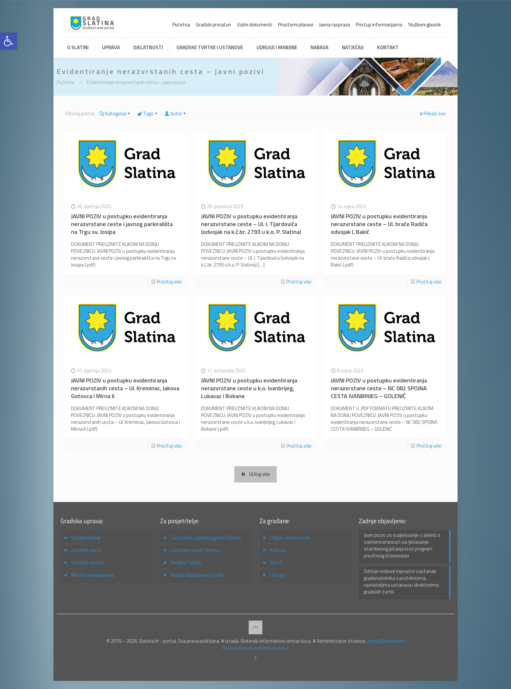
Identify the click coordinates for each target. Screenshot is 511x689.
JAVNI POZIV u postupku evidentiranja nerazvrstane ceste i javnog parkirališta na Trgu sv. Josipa (122, 224)
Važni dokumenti (254, 24)
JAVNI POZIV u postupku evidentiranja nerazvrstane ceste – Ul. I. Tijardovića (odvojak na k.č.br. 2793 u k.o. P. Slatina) (251, 224)
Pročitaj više (169, 281)
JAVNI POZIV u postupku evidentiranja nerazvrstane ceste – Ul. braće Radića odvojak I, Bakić (379, 224)
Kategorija (115, 113)
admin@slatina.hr (386, 641)
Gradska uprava (87, 562)
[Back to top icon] (255, 627)
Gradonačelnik (86, 537)
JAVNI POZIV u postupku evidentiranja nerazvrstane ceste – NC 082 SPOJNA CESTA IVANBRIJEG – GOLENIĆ (379, 388)
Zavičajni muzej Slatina (195, 550)
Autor (175, 113)
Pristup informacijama (379, 24)
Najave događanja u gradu (197, 575)
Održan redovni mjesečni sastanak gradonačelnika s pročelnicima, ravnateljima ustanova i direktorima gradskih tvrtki (401, 582)
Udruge (277, 575)
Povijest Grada (186, 562)
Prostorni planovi (295, 24)
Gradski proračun (213, 24)
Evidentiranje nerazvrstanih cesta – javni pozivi (136, 82)
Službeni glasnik (424, 24)
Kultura (277, 550)
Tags (147, 113)
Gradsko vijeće (86, 550)
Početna (181, 24)
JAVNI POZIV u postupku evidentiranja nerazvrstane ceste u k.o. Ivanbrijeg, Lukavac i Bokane (249, 388)
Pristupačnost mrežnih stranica (255, 648)
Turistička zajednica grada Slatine (206, 537)
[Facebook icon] (255, 658)
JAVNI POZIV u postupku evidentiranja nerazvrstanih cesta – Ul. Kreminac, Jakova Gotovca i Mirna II (125, 388)
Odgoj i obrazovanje (290, 537)
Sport (276, 562)
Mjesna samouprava (92, 575)
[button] (8, 41)
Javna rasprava (334, 24)
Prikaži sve (432, 113)
